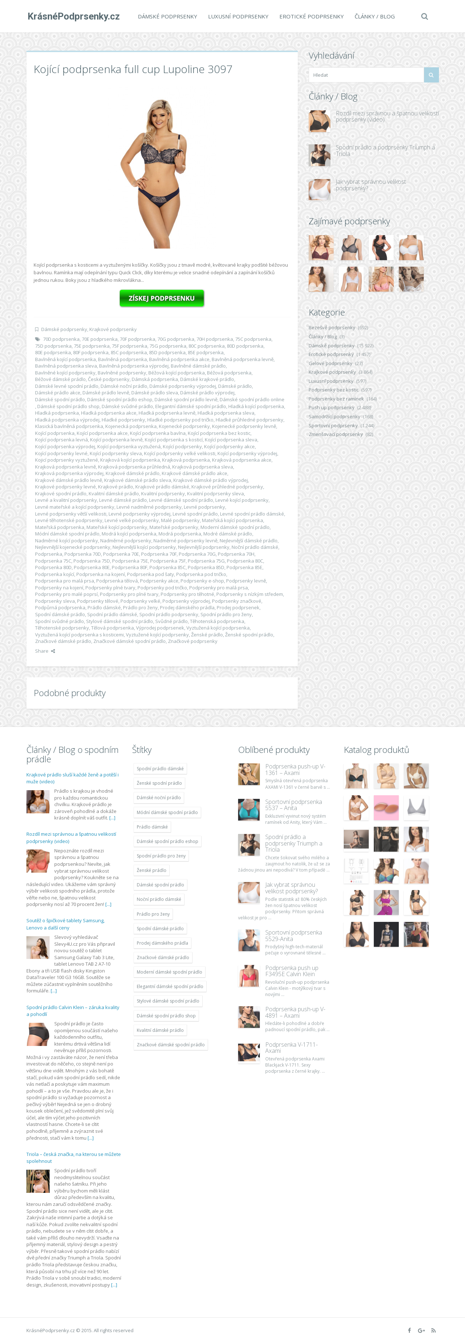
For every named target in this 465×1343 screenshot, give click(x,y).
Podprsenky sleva (55, 601)
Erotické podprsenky (310, 16)
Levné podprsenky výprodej (139, 513)
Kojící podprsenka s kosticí (174, 439)
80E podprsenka (53, 352)
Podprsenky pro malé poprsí (66, 594)
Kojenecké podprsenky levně (244, 426)
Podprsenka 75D (91, 561)
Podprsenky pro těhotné (187, 594)
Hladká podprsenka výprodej (67, 419)
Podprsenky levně (246, 580)
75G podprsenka (167, 346)
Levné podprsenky (204, 507)
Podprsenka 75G (206, 561)
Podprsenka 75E (130, 561)
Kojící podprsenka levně (116, 439)
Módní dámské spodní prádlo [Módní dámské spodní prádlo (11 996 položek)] (167, 812)
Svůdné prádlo (171, 621)
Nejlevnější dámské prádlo (249, 540)
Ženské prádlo (207, 634)
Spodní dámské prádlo (60, 614)
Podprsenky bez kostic (334, 389)
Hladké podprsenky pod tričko (180, 419)
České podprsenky (109, 379)
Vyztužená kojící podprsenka (218, 627)
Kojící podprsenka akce (102, 433)
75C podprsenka (253, 339)
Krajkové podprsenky (113, 329)
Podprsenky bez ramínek (336, 398)
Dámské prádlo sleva (154, 392)
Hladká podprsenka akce (108, 413)
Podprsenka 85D (206, 567)
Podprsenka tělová (117, 580)
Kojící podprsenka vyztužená (129, 446)
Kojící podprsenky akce (229, 446)
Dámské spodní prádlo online (252, 399)
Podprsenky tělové (97, 601)
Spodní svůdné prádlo (59, 621)
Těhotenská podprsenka (217, 621)
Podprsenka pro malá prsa (64, 580)
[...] (112, 817)
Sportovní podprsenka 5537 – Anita (293, 805)
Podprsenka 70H (236, 554)
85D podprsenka (167, 352)
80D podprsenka (245, 346)
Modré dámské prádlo (227, 533)
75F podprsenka (129, 346)
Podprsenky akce (159, 580)
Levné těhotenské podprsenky (68, 520)
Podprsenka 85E (244, 567)
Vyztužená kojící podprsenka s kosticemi (79, 634)
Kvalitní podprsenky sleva (215, 493)
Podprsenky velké (140, 601)
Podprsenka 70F (159, 554)
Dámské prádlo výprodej (207, 392)
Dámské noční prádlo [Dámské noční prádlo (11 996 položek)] (159, 798)
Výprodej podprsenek (160, 627)
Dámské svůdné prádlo (127, 406)
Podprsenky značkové (236, 601)
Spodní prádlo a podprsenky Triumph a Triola (385, 150)
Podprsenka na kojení (100, 574)
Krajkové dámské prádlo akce (194, 473)
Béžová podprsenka (229, 372)
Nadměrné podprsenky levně (185, 540)
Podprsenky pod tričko (162, 587)
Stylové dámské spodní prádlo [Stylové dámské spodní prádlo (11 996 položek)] (168, 1001)
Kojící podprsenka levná (61, 439)
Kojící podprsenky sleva (116, 453)
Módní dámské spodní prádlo (67, 533)
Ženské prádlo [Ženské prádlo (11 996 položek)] (151, 870)
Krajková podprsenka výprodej (69, 473)
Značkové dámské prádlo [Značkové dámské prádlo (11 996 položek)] (163, 957)
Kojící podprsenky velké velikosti (179, 453)
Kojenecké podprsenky (184, 426)
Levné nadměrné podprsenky (149, 507)
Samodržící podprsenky (334, 416)
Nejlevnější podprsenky (203, 547)
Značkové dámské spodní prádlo (129, 641)
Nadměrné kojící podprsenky (66, 540)
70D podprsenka (61, 339)
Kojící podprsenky (182, 446)
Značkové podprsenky (192, 641)
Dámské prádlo (235, 386)
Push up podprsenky (332, 407)
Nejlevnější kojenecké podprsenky (72, 547)
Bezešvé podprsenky (332, 327)
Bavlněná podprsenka (122, 359)
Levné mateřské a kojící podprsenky (74, 507)
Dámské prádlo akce (57, 392)
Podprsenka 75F (168, 561)
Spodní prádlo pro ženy (226, 614)
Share (45, 651)
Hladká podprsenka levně (167, 413)
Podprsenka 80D (53, 567)
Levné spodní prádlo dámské (252, 513)
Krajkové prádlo (115, 486)
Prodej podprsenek (238, 607)
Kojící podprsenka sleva (231, 439)
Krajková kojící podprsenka (130, 460)
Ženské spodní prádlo (249, 634)
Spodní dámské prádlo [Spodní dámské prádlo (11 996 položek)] (160, 928)
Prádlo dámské (104, 607)
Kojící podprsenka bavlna (158, 433)
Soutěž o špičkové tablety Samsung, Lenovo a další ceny (65, 924)
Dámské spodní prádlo (60, 399)
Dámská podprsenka (155, 379)
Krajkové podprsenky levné (65, 486)
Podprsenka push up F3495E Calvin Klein (291, 971)
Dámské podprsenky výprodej (182, 386)
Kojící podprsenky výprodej (247, 453)
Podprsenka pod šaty (150, 574)
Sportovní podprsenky (333, 425)
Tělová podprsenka (112, 627)
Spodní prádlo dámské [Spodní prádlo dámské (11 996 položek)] (160, 769)
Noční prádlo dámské (255, 547)
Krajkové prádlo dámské (162, 486)
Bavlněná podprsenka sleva (66, 366)
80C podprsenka (207, 346)
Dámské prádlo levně (106, 392)
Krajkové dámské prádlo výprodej (210, 480)
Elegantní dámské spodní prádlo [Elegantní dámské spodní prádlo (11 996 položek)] (170, 986)
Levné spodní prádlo (195, 513)
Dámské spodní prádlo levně (186, 399)
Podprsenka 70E (121, 554)
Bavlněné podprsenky (122, 372)
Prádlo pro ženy (140, 607)
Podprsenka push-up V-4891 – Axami (295, 1012)
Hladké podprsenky (123, 419)
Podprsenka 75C (53, 561)
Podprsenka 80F (129, 567)
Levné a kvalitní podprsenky (66, 500)
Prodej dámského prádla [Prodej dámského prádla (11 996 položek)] (162, 943)
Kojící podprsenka (55, 433)
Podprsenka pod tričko (201, 574)
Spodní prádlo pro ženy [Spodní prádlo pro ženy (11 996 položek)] (161, 856)
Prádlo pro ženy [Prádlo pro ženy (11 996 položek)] (153, 914)
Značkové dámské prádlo (63, 641)
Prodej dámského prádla (187, 607)
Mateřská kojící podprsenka (232, 520)
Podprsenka (48, 554)
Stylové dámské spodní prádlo (119, 621)
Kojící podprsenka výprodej (65, 446)
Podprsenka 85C (167, 567)
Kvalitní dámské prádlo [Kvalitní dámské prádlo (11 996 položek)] (160, 1030)
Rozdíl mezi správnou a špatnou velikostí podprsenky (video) (387, 116)
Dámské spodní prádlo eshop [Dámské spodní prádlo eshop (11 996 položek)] (167, 841)
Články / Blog (374, 16)
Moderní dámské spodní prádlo (235, 527)
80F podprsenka (91, 352)
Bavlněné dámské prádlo (198, 366)
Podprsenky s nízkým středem (249, 594)
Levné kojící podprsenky (242, 500)
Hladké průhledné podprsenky (249, 419)
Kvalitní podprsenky (163, 493)
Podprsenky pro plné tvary (129, 594)
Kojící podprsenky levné (61, 453)
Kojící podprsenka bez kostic (219, 433)
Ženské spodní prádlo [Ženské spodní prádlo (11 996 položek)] (159, 783)
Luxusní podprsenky (237, 16)
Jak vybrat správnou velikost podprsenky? (371, 185)
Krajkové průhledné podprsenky (227, 486)
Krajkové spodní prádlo (60, 493)
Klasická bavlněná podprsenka (69, 426)
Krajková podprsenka (186, 460)
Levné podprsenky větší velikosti (70, 513)
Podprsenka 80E (92, 567)
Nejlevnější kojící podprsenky (144, 547)
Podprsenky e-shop (202, 580)
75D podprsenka (53, 346)
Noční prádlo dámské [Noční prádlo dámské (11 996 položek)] (159, 899)
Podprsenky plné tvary (110, 587)
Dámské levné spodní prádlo (66, 386)
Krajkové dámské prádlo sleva (137, 480)
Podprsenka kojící (54, 574)
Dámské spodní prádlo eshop (119, 399)
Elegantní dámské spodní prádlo (190, 406)
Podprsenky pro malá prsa (218, 587)
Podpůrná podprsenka (60, 607)
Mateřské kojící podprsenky (116, 527)
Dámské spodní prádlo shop (68, 406)
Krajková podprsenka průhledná (134, 466)
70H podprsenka (214, 339)
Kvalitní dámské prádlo (114, 493)
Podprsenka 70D (82, 554)
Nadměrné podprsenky (125, 540)
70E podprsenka (100, 339)
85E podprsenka (206, 352)
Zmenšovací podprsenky (336, 434)
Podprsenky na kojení (59, 587)
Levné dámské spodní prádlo (181, 500)
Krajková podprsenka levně (65, 466)
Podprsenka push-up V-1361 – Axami (295, 769)
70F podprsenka (137, 339)
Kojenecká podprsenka (131, 426)
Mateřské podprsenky (173, 527)
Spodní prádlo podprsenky (168, 614)
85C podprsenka (129, 352)
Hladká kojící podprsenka (256, 406)
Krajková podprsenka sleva (202, 466)
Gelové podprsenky (330, 363)
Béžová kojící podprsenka (176, 372)
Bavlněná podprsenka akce (179, 359)
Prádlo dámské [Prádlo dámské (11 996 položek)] (152, 827)
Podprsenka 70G (197, 554)
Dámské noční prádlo (124, 386)
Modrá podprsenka (179, 533)
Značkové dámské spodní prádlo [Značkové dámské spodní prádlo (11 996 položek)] (171, 1045)
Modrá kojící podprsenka (129, 533)
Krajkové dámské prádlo (133, 473)
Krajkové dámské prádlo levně (68, 480)
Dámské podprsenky (166, 16)
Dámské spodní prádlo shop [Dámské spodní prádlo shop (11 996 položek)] (166, 1016)
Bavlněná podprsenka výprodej (134, 366)
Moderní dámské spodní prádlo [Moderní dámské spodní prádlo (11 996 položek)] (169, 972)
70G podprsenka (175, 339)
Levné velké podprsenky (132, 520)
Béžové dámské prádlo (60, 379)
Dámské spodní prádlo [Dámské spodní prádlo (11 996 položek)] (160, 885)
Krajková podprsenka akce (241, 460)
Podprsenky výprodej (186, 601)
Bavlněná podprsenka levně (243, 359)
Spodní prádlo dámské (112, 614)
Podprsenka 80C (245, 561)
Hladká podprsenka (57, 413)
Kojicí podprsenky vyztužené (66, 460)
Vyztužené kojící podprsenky (157, 634)
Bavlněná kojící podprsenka (65, 359)
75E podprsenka (92, 346)
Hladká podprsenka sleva (226, 413)
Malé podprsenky (180, 520)
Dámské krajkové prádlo (207, 379)
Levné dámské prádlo (123, 500)
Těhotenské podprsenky (62, 627)
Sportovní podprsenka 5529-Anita (293, 935)
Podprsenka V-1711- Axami (291, 1048)
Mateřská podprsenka (59, 527)
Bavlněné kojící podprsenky (65, 372)
